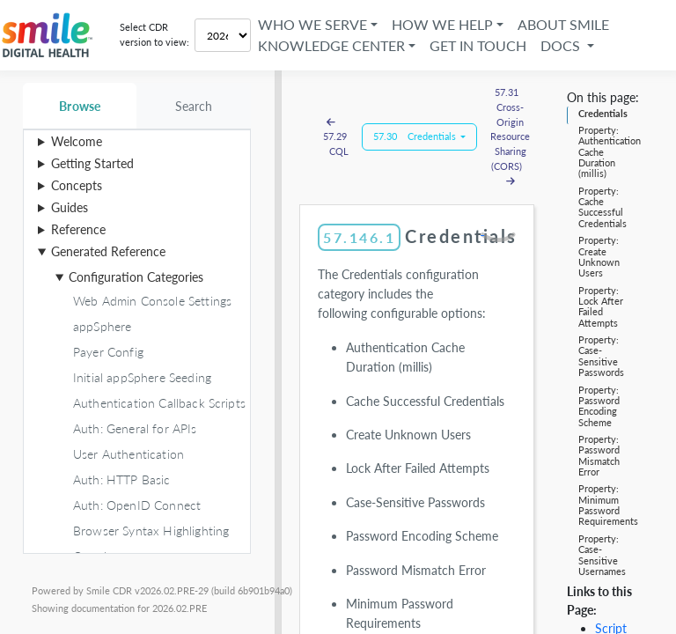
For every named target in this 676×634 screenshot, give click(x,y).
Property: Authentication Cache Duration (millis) (609, 151)
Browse (79, 106)
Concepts (76, 185)
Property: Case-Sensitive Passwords (601, 356)
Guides (69, 207)
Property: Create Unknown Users (599, 256)
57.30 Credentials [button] (416, 136)
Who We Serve (312, 24)
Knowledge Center (331, 45)
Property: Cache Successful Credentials (602, 207)
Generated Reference (108, 251)
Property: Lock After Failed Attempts (600, 306)
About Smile (563, 24)
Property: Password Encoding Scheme (599, 406)
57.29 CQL (335, 137)
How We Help (442, 24)
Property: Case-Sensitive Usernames (602, 555)
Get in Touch (478, 45)
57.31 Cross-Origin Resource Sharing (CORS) (510, 136)
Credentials (603, 113)
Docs (562, 45)
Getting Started (92, 163)
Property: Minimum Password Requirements (608, 505)
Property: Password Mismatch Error (599, 455)
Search (194, 106)
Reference (78, 229)
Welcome (76, 141)
